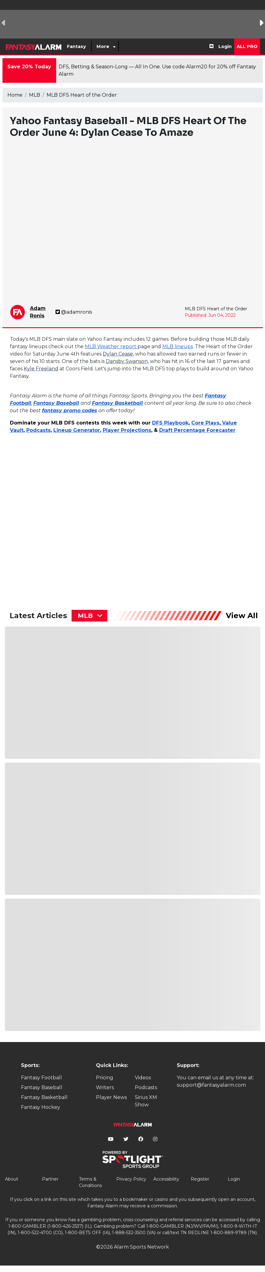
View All (242, 615)
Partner (50, 1179)
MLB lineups (177, 346)
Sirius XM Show (146, 1101)
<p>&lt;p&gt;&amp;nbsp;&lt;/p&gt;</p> (64, 516)
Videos (143, 1078)
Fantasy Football (41, 1078)
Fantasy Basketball (44, 1097)
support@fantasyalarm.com (211, 1085)
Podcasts (146, 1087)
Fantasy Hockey (40, 1107)
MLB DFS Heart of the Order (82, 95)
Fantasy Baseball (41, 1087)
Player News (111, 1097)
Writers (105, 1087)
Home (15, 95)
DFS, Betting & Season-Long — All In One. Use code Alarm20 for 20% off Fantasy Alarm (157, 70)
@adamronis (74, 312)
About (11, 1179)
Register (200, 1179)
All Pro (247, 46)
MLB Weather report (111, 346)
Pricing (104, 1078)
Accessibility (166, 1179)
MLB (34, 95)
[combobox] (89, 616)
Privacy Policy (131, 1179)
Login (225, 46)
